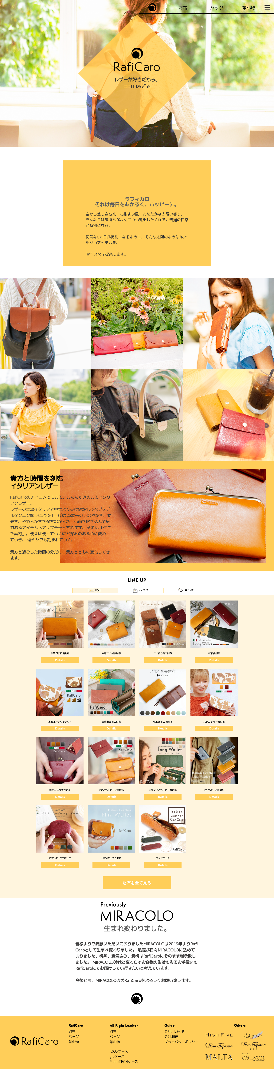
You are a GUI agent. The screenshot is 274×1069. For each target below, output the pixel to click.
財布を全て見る (137, 883)
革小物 (73, 1041)
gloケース (117, 1056)
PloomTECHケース (124, 1061)
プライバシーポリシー (181, 1041)
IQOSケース (119, 1051)
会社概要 (171, 1036)
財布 (71, 1031)
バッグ (73, 1036)
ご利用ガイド (174, 1031)
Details (60, 660)
